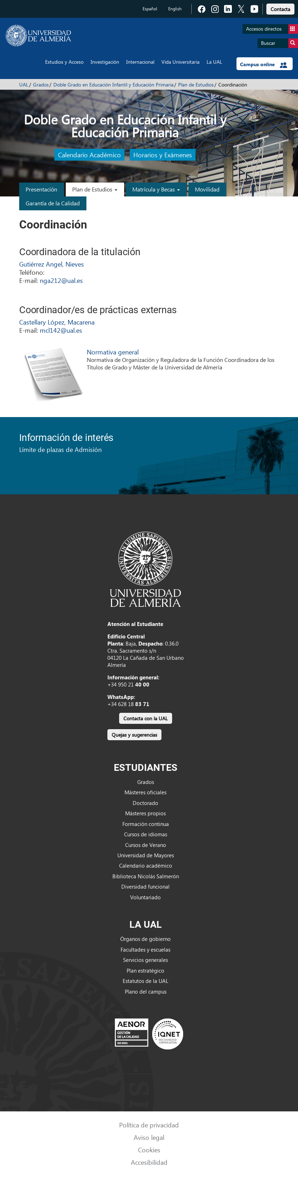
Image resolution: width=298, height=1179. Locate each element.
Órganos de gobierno (145, 938)
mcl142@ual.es (61, 330)
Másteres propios (145, 813)
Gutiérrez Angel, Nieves (51, 263)
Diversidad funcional (145, 886)
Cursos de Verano (145, 844)
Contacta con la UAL (145, 718)
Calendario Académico (89, 154)
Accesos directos (272, 29)
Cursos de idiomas (145, 834)
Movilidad (207, 189)
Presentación (41, 189)
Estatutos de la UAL (145, 980)
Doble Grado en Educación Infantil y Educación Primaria (113, 84)
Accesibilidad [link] (149, 1162)
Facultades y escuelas (145, 949)
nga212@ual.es (61, 280)
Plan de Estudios (196, 84)
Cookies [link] (149, 1149)
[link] (280, 8)
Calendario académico (145, 865)
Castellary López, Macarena (57, 321)
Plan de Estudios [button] (94, 189)
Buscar (279, 43)
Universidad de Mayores (145, 855)
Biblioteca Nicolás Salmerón (145, 876)
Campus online (263, 64)
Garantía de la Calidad (53, 203)
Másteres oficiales (145, 792)
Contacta (280, 9)
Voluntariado (145, 897)
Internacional (140, 61)
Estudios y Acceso (64, 61)
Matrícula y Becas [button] (156, 189)
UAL (23, 84)
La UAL (214, 61)
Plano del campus (145, 991)
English (175, 8)
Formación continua (145, 823)
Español (150, 8)
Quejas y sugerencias (134, 734)
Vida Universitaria (180, 61)
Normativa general (113, 351)
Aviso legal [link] (149, 1137)
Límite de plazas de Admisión (60, 449)
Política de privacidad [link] (149, 1124)
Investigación (105, 61)
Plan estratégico (145, 970)
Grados (41, 84)
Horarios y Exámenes (162, 154)
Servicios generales (145, 959)
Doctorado (145, 802)
